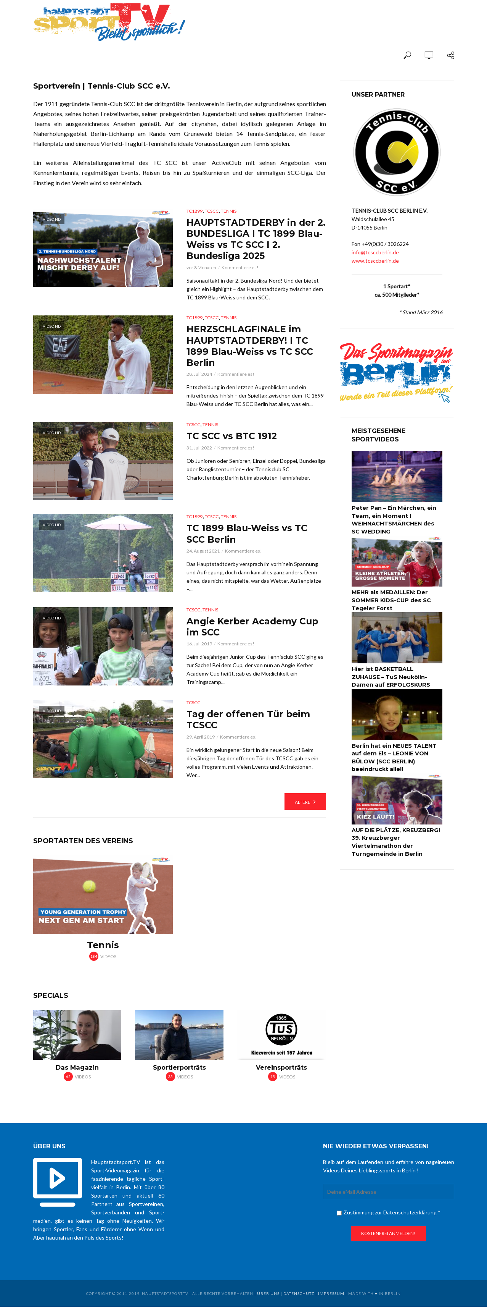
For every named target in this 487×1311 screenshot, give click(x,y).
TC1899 (194, 211)
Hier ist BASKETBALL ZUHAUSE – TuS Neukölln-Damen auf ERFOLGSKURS (397, 675)
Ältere (302, 806)
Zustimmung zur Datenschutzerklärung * (388, 1217)
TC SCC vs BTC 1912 (232, 438)
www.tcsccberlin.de (375, 260)
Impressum (331, 1297)
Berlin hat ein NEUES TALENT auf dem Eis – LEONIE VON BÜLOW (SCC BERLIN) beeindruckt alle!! (394, 755)
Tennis (228, 211)
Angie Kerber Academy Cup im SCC (253, 629)
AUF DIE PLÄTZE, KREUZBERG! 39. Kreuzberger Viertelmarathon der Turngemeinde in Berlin (395, 839)
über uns (268, 1297)
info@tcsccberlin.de (375, 252)
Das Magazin (77, 1071)
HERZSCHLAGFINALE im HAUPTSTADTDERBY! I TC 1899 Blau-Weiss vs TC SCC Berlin (250, 347)
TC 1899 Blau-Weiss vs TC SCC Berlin (248, 536)
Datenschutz (298, 1297)
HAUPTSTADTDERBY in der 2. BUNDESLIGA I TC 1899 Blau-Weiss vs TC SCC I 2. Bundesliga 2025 (252, 239)
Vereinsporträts (281, 1071)
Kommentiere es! (240, 269)
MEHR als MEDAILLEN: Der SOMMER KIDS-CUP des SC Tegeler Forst (390, 599)
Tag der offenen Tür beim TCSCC (250, 723)
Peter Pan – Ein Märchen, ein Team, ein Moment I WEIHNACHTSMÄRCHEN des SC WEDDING (397, 519)
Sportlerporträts (179, 1071)
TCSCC (212, 211)
